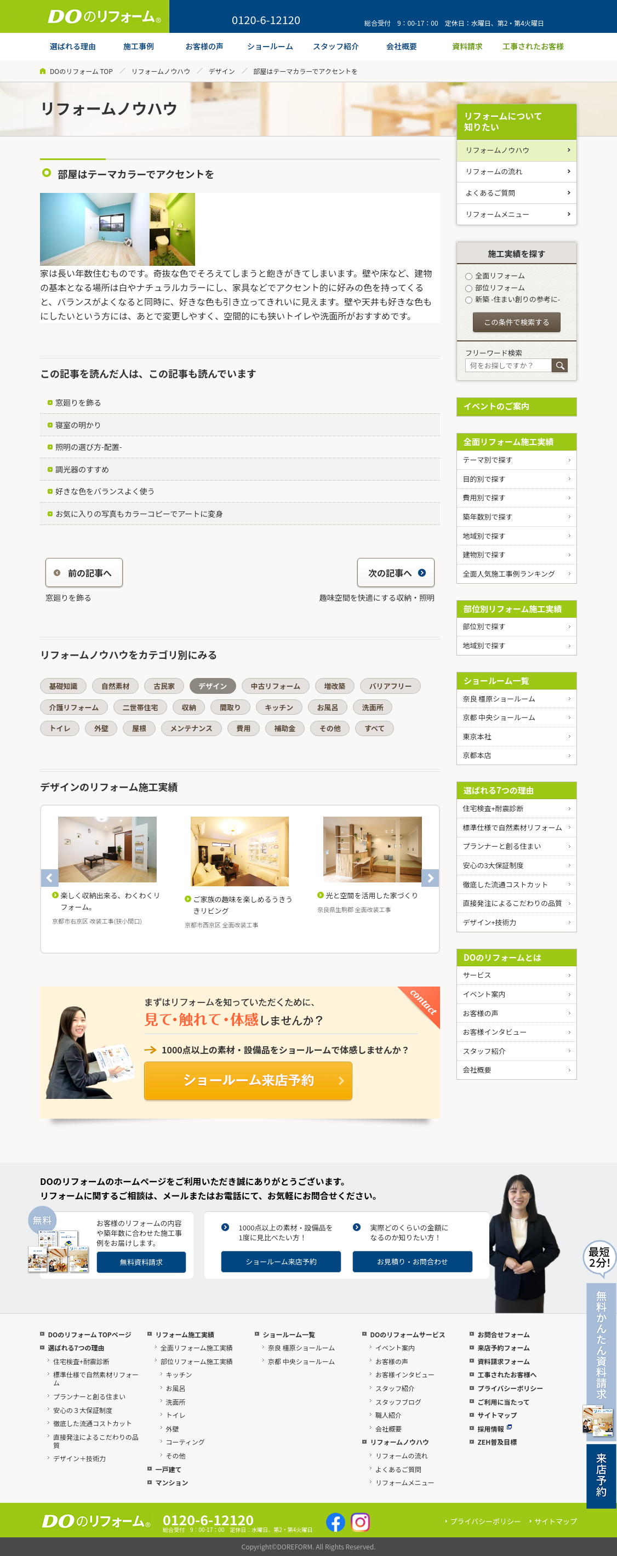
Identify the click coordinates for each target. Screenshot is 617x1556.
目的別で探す (483, 479)
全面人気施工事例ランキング (508, 573)
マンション (171, 1482)
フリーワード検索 (493, 352)
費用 (243, 728)
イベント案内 (483, 994)
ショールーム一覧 (496, 680)
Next (430, 878)
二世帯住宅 (140, 707)
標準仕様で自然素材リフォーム (512, 827)
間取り (230, 707)
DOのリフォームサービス (407, 1334)
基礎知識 (63, 686)
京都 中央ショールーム (498, 717)
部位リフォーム (495, 287)
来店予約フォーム (503, 1347)
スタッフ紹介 (483, 1051)
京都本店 (476, 755)
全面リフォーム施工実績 (509, 441)
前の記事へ (83, 572)
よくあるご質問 (491, 192)
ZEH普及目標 (497, 1441)
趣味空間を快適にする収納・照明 (377, 597)
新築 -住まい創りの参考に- (512, 299)
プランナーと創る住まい (501, 846)
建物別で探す (483, 554)
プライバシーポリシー (510, 1388)
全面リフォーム (495, 275)
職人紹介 (388, 1415)
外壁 (101, 728)
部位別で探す (483, 626)
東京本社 (476, 736)
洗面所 (373, 707)
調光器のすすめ (82, 469)
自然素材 (115, 686)
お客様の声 (480, 1013)
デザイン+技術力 (489, 922)
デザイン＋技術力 (79, 1458)
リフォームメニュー (498, 214)
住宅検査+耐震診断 (492, 808)
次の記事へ (397, 572)
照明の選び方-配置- (88, 446)
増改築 (334, 686)
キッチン (279, 707)
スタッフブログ (398, 1401)
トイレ (60, 728)
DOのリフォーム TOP (81, 71)
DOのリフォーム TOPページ (89, 1334)
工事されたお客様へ (506, 1374)
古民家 (164, 686)
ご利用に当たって (503, 1401)
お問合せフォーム (503, 1334)
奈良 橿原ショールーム (498, 698)
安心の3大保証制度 (492, 865)
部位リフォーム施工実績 (197, 1361)
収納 (189, 707)
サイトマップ (497, 1415)
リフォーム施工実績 (184, 1334)
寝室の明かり (78, 424)
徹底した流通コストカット (505, 884)
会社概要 (476, 1069)
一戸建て (168, 1469)
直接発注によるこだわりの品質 (512, 903)
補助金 (285, 728)
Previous (50, 878)
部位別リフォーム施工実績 (513, 608)
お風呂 (327, 707)
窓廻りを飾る (78, 402)
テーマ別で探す (487, 459)
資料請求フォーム (503, 1361)
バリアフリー (390, 686)
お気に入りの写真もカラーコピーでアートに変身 (139, 513)
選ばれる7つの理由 (499, 790)
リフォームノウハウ (160, 71)
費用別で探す (483, 497)
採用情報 (494, 1428)
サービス (476, 975)
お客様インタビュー (494, 1032)
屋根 (139, 728)
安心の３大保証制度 (82, 1410)
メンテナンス (191, 728)
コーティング (185, 1441)
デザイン (222, 71)
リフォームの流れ (494, 171)
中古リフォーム (276, 686)
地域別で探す (483, 536)
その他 (330, 728)
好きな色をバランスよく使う (105, 491)
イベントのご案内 (496, 406)
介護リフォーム (74, 707)
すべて (374, 728)
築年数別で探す (487, 516)
